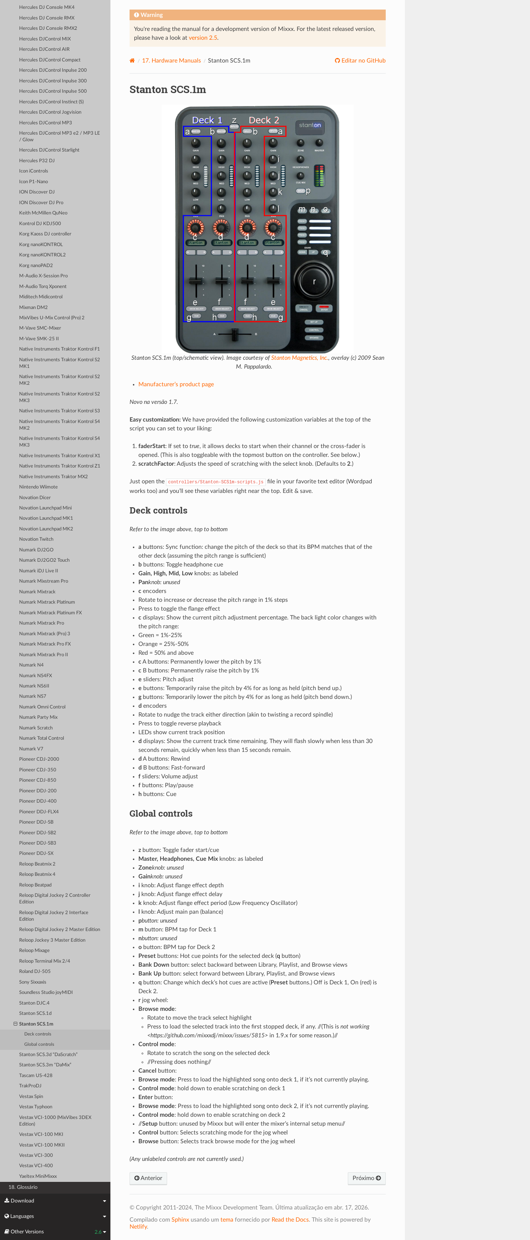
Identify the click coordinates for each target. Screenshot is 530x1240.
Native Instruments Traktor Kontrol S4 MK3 (59, 442)
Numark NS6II (34, 686)
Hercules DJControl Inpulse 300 (53, 81)
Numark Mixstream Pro (43, 581)
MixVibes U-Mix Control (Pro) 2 (52, 318)
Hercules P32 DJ (37, 161)
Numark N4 (31, 665)
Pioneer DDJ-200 (38, 791)
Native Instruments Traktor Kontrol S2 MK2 (59, 380)
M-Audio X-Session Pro (43, 276)
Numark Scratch (36, 728)
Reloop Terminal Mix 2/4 (44, 961)
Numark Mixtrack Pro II (43, 655)
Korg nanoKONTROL (41, 244)
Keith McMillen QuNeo (43, 213)
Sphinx (180, 1220)
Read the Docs (290, 1220)
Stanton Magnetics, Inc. (299, 358)
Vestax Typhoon (35, 1107)
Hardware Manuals (171, 61)
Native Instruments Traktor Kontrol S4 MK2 (59, 425)
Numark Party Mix (38, 717)
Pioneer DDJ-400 (38, 801)
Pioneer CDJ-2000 (39, 759)
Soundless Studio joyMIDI (46, 992)
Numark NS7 (32, 696)
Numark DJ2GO (36, 550)
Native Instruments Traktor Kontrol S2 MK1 (59, 363)
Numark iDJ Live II (38, 571)
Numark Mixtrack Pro (41, 623)
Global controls (39, 1044)
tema (226, 1220)
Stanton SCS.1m (34, 1024)
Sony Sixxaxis (32, 982)
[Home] (132, 60)
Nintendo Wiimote (38, 487)
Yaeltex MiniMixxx (38, 1176)
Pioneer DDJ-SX (36, 853)
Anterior (148, 1178)
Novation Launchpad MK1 (46, 518)
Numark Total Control (41, 738)
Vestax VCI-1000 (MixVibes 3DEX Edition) (55, 1121)
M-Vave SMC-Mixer (40, 328)
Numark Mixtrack (37, 592)
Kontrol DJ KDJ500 (40, 223)
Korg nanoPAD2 (36, 265)
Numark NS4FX (35, 676)
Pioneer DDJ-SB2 (37, 833)
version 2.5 (203, 38)
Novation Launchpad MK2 (46, 529)
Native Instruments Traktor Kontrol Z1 (59, 466)
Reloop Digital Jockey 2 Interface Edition (53, 916)
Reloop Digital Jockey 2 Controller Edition (55, 899)
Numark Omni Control (42, 707)
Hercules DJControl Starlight (49, 150)
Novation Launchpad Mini (45, 508)
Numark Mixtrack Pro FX (45, 644)
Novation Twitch (36, 539)
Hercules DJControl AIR (44, 49)
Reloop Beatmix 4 (37, 874)
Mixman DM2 (33, 307)
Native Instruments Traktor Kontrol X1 (59, 456)
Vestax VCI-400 (36, 1165)
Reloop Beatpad (35, 885)
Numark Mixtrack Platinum (47, 602)
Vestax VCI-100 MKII (42, 1145)
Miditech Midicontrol (41, 297)
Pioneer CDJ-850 (37, 780)
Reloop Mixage (34, 950)
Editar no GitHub (363, 61)
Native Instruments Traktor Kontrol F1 (59, 349)
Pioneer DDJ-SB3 (37, 843)
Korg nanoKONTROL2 (42, 255)
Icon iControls (33, 171)
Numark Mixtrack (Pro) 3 (44, 634)
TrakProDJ (30, 1086)
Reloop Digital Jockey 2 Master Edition (59, 929)
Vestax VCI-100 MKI (41, 1134)
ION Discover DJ (37, 192)
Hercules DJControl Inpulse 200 (53, 70)
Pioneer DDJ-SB (36, 822)
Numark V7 (31, 749)
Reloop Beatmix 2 (37, 864)
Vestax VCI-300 (36, 1155)
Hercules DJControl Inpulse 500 (53, 91)
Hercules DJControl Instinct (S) (51, 102)
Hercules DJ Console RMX (46, 18)
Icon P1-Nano (33, 182)
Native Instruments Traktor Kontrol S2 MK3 (59, 397)
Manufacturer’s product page (176, 384)
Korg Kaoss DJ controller (45, 234)
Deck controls (37, 1034)
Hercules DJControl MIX (45, 39)
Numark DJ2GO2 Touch (44, 560)
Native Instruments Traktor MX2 (53, 477)
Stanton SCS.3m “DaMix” (45, 1065)
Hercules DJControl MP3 (45, 123)
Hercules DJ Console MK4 (47, 7)
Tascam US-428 (36, 1075)
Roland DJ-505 (35, 971)
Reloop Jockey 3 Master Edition (52, 940)
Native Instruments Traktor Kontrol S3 (59, 411)
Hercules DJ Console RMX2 (48, 28)
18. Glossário (23, 1187)
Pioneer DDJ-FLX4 (39, 812)
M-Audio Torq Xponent (43, 286)
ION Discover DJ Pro (41, 202)
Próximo (367, 1178)
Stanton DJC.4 (34, 1003)
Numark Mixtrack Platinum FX (50, 613)
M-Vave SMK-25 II (39, 339)
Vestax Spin (31, 1096)
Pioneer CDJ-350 (37, 770)
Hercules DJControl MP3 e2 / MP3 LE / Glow (59, 136)
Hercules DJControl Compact (50, 60)
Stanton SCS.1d (35, 1013)
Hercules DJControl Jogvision (50, 112)
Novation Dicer (35, 497)
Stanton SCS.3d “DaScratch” (48, 1054)
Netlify (138, 1227)
